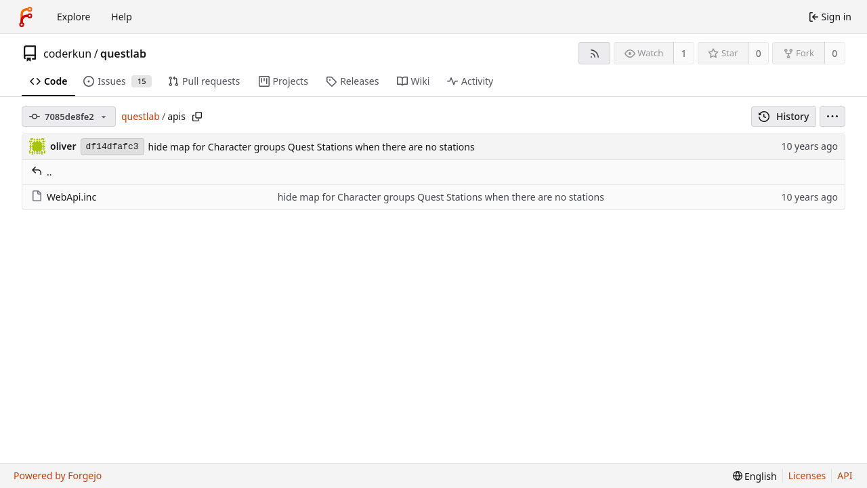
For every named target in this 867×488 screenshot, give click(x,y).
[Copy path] (197, 116)
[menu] (832, 116)
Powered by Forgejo (58, 475)
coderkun (67, 53)
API (844, 475)
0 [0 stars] (758, 53)
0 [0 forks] (834, 53)
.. (41, 171)
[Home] (26, 17)
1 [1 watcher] (684, 53)
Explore (73, 16)
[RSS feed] (594, 53)
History (784, 116)
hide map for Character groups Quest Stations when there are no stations (311, 146)
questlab (123, 53)
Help (121, 16)
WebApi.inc (63, 196)
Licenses (807, 475)
